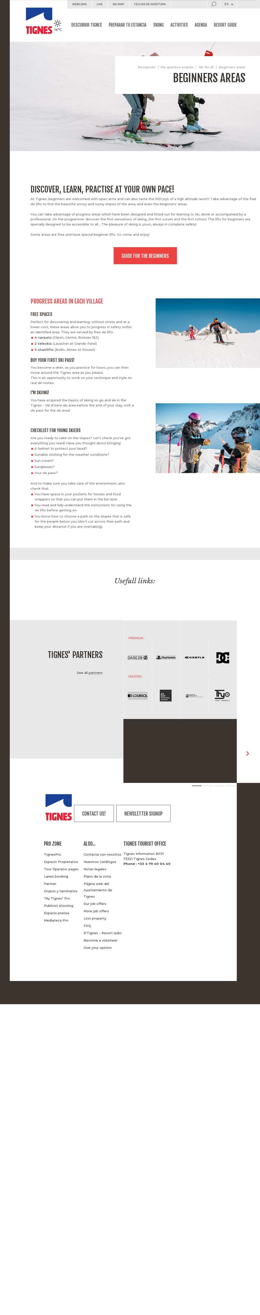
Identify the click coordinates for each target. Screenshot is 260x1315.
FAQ (87, 926)
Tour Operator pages (61, 869)
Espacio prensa (56, 913)
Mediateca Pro (56, 920)
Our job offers (95, 904)
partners (96, 673)
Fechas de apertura (150, 4)
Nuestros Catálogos (100, 862)
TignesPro (52, 854)
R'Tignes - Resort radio (103, 933)
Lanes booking (56, 876)
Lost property (95, 918)
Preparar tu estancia (127, 25)
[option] (56, 595)
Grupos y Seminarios (60, 891)
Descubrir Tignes (86, 25)
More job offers (96, 911)
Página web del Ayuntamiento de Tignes (98, 890)
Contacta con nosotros (102, 854)
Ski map (118, 4)
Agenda (201, 25)
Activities (179, 25)
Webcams (79, 4)
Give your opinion (98, 948)
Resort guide (225, 25)
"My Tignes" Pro (57, 898)
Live (100, 4)
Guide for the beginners (145, 256)
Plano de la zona (97, 876)
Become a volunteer (101, 940)
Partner (50, 884)
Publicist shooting (58, 906)
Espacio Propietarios (61, 862)
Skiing (158, 25)
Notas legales (95, 869)
